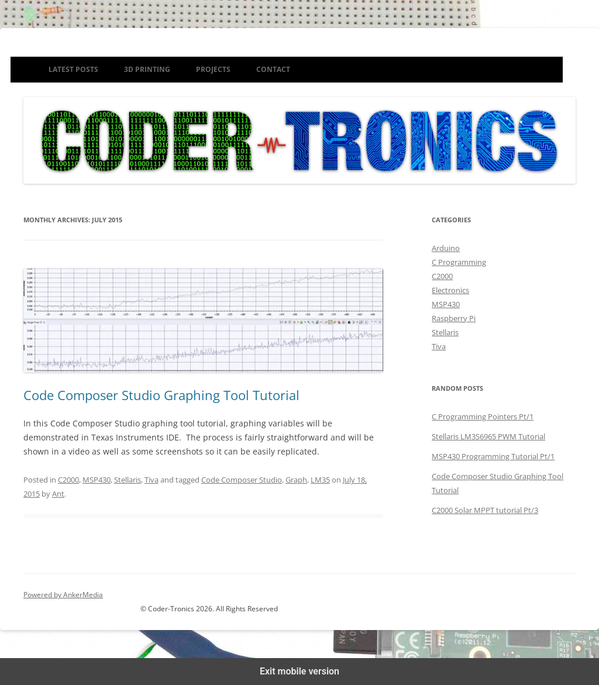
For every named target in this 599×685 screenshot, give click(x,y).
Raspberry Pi (454, 318)
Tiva (151, 479)
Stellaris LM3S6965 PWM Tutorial (488, 436)
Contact (273, 69)
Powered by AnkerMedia (63, 595)
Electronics (450, 290)
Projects (213, 69)
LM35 (320, 479)
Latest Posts (73, 69)
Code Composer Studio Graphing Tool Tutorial (161, 395)
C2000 (68, 479)
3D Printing (147, 69)
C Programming (459, 262)
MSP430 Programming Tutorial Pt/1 (493, 456)
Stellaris (127, 479)
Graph (296, 479)
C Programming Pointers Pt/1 (482, 416)
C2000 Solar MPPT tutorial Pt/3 (485, 510)
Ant (58, 493)
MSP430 (96, 479)
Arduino (446, 248)
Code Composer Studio (241, 479)
